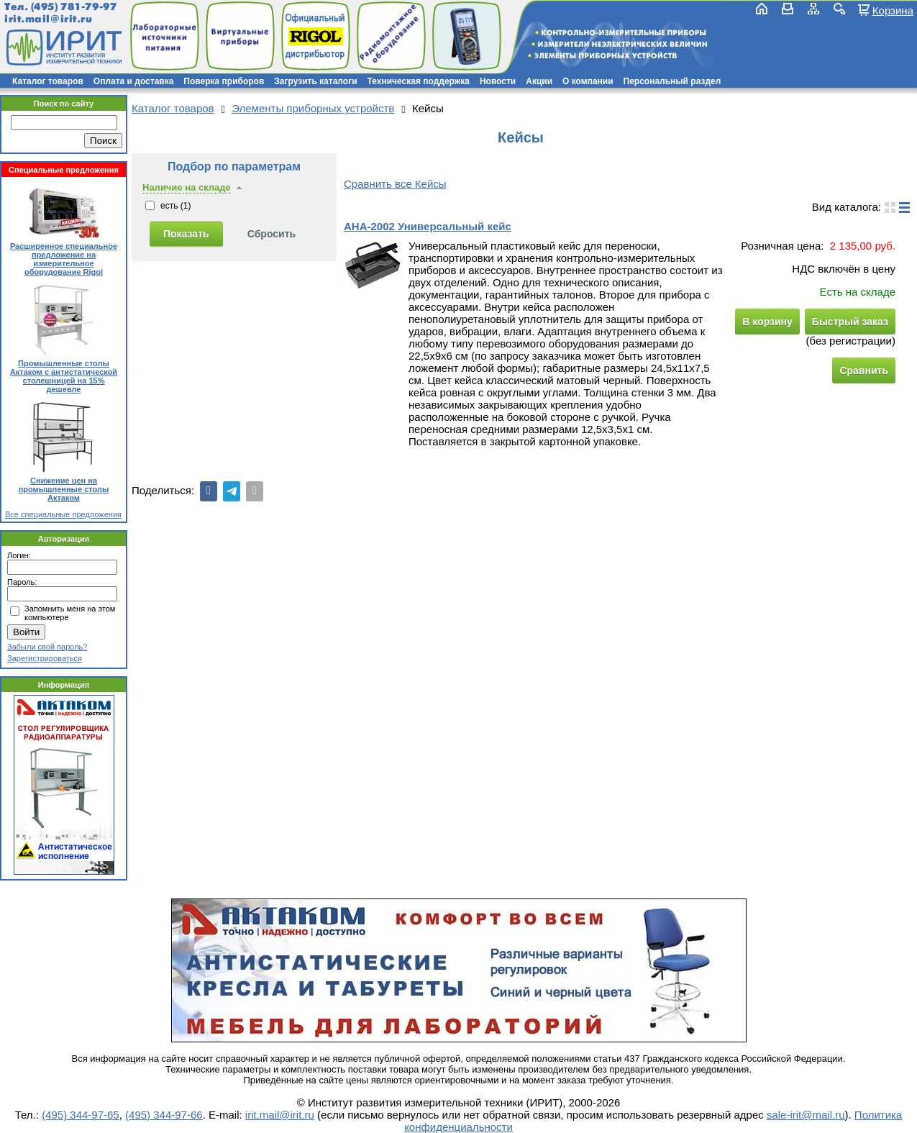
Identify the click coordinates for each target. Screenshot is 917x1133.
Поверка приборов (223, 81)
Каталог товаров (47, 81)
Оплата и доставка (133, 81)
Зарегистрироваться (44, 658)
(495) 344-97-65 (80, 1115)
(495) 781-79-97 (74, 6)
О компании (587, 81)
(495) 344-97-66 (164, 1115)
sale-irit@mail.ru (806, 1115)
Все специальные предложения (63, 514)
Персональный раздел (672, 81)
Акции (539, 81)
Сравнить (863, 370)
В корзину (767, 321)
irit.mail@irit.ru (48, 19)
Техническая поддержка (419, 81)
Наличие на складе (186, 187)
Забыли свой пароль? (47, 646)
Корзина (892, 10)
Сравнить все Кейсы (395, 184)
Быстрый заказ (850, 321)
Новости (498, 81)
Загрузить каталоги (315, 81)
